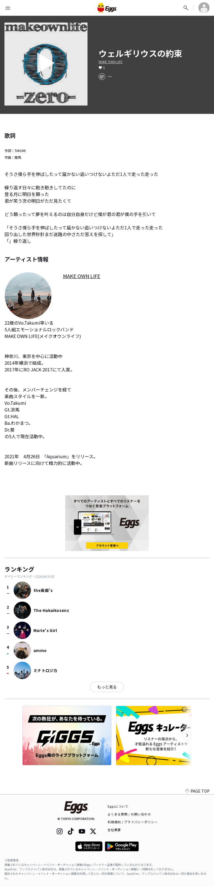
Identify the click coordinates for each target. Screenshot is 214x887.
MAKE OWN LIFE (111, 62)
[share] (102, 76)
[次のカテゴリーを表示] (187, 735)
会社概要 (114, 829)
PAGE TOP (197, 791)
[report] (109, 76)
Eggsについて (118, 806)
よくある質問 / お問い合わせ (129, 814)
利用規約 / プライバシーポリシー (133, 822)
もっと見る (107, 687)
